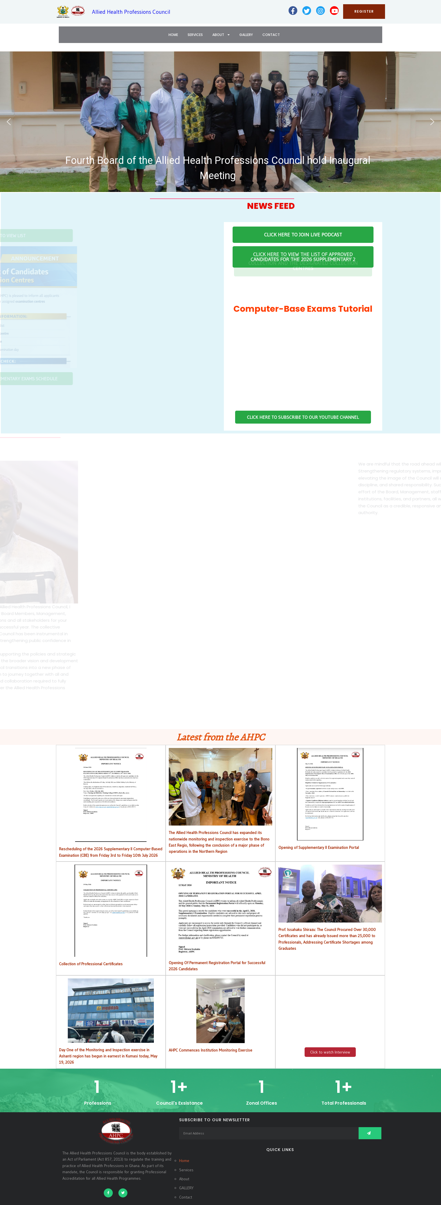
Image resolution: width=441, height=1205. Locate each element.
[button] (220, 121)
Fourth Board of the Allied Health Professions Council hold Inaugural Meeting (217, 168)
